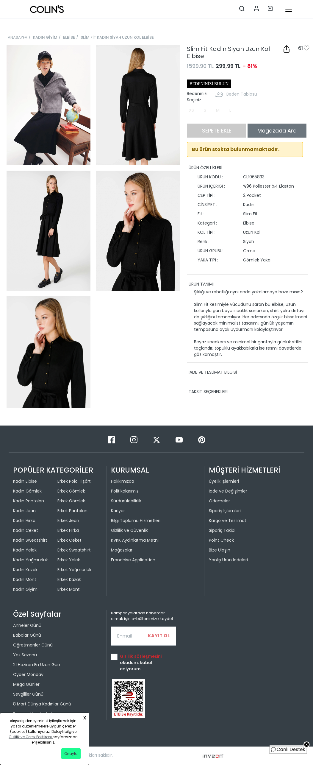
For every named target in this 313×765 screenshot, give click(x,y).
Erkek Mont (68, 589)
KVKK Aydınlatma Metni (135, 540)
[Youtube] (180, 439)
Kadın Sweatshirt (30, 540)
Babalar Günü (27, 635)
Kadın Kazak (25, 570)
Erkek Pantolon (72, 511)
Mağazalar (121, 550)
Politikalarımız (125, 491)
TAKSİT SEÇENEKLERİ (208, 392)
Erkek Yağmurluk (74, 570)
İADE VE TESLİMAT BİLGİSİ (213, 372)
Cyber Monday (28, 674)
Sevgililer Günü (28, 694)
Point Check (221, 540)
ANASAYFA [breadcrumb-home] (17, 37)
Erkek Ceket (69, 540)
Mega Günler (26, 684)
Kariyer (118, 511)
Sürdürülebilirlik (126, 501)
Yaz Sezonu (25, 655)
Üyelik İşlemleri (224, 481)
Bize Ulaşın (219, 550)
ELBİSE (69, 37)
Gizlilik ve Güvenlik (129, 530)
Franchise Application (133, 560)
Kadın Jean (24, 511)
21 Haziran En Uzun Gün (36, 665)
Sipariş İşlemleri (225, 511)
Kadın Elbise (25, 481)
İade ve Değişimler (228, 491)
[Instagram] (134, 439)
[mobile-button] (288, 10)
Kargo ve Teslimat (227, 520)
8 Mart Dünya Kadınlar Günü (42, 704)
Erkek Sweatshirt (74, 550)
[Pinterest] (201, 439)
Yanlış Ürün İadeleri (228, 560)
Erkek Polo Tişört (74, 481)
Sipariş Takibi (222, 530)
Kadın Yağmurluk (30, 560)
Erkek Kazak (69, 579)
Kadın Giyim (25, 589)
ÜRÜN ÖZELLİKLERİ (205, 168)
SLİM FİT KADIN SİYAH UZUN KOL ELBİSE (117, 37)
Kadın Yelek (25, 550)
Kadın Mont (24, 579)
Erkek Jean (68, 520)
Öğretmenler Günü (33, 645)
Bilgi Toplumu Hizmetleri (135, 520)
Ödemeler (219, 501)
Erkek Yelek (68, 560)
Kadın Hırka (24, 520)
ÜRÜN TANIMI (201, 284)
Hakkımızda (122, 481)
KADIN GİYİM (45, 37)
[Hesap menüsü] (253, 7)
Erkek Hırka (68, 530)
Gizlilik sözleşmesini (141, 656)
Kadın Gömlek (27, 491)
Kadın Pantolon (28, 501)
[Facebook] (112, 439)
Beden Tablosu (241, 94)
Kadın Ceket (25, 530)
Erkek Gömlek (71, 491)
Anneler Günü (27, 625)
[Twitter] (157, 439)
